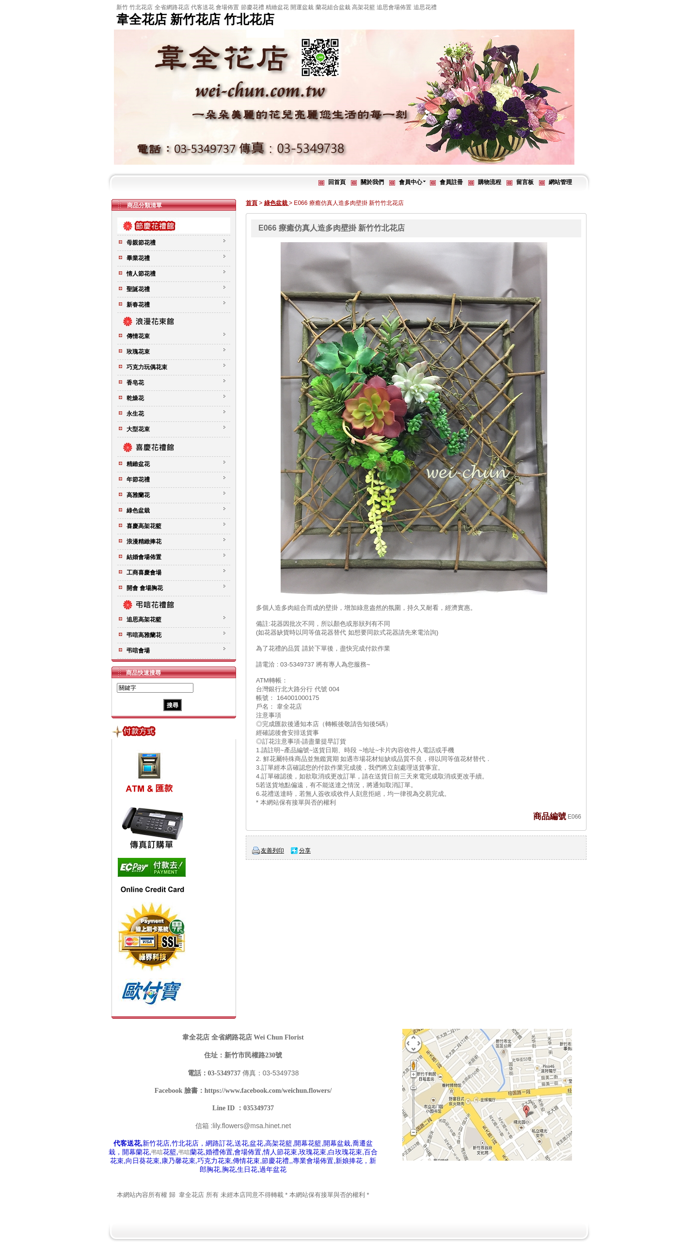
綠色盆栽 (276, 203)
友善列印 (272, 850)
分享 (305, 850)
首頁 (251, 203)
